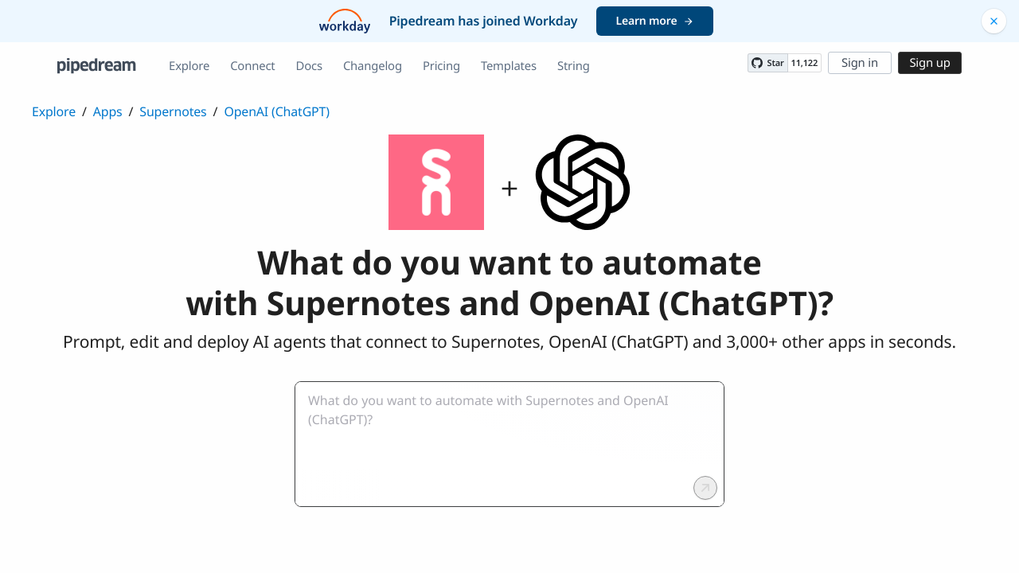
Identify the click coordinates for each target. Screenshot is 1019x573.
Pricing (441, 66)
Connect (252, 66)
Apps (108, 111)
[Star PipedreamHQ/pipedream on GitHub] (767, 62)
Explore (189, 66)
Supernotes (172, 111)
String (573, 66)
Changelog (372, 66)
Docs (309, 66)
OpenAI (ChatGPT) (277, 111)
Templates (509, 66)
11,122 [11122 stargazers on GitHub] (804, 63)
